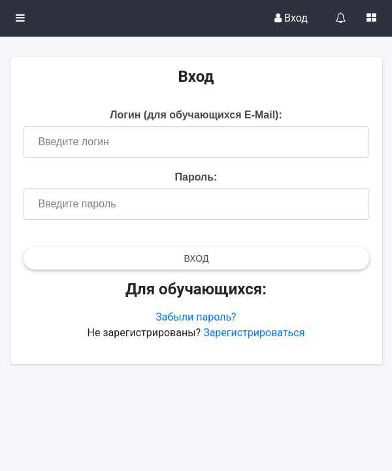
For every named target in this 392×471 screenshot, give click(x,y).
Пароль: (196, 177)
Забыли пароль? (195, 317)
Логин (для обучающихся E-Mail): (196, 114)
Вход (291, 18)
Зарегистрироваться (253, 332)
